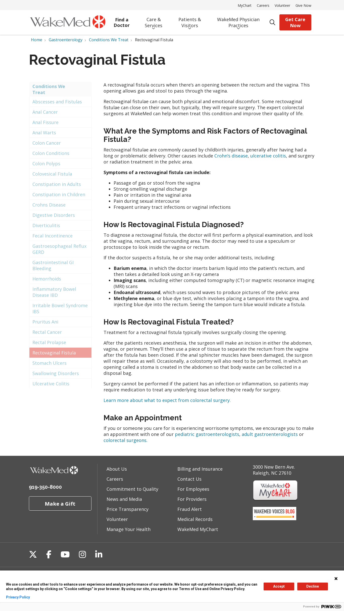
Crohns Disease (49, 205)
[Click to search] (272, 22)
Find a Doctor (121, 20)
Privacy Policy (18, 597)
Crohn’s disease (231, 156)
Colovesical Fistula (52, 174)
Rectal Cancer (47, 332)
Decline (312, 586)
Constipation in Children (58, 194)
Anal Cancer (45, 112)
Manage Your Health (129, 529)
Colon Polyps (46, 163)
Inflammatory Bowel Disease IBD (54, 292)
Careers (263, 5)
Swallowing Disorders (55, 373)
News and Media (124, 499)
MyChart (245, 5)
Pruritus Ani (45, 322)
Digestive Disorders (53, 215)
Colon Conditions (50, 153)
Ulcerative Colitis (50, 384)
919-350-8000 (45, 487)
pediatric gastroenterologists (207, 434)
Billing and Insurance (200, 469)
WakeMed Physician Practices (238, 20)
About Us (117, 469)
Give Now (303, 5)
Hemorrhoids (46, 279)
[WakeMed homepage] (67, 22)
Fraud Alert (189, 509)
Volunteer (282, 5)
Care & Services (153, 20)
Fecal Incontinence (52, 236)
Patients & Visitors (189, 20)
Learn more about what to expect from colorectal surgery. (167, 400)
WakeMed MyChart (197, 529)
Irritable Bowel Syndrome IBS (60, 308)
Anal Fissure (45, 122)
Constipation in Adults (56, 184)
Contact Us (189, 479)
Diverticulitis (46, 225)
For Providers (192, 499)
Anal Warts (44, 133)
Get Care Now (295, 22)
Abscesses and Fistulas (57, 102)
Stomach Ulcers (49, 363)
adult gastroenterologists (270, 434)
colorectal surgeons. (126, 440)
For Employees (193, 489)
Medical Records (195, 519)
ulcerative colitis (268, 156)
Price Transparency (128, 509)
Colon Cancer (46, 143)
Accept (279, 586)
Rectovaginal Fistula (54, 353)
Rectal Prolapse (49, 342)
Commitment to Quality (132, 489)
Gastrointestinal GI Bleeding (53, 265)
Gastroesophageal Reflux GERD (59, 249)
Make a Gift (60, 503)
